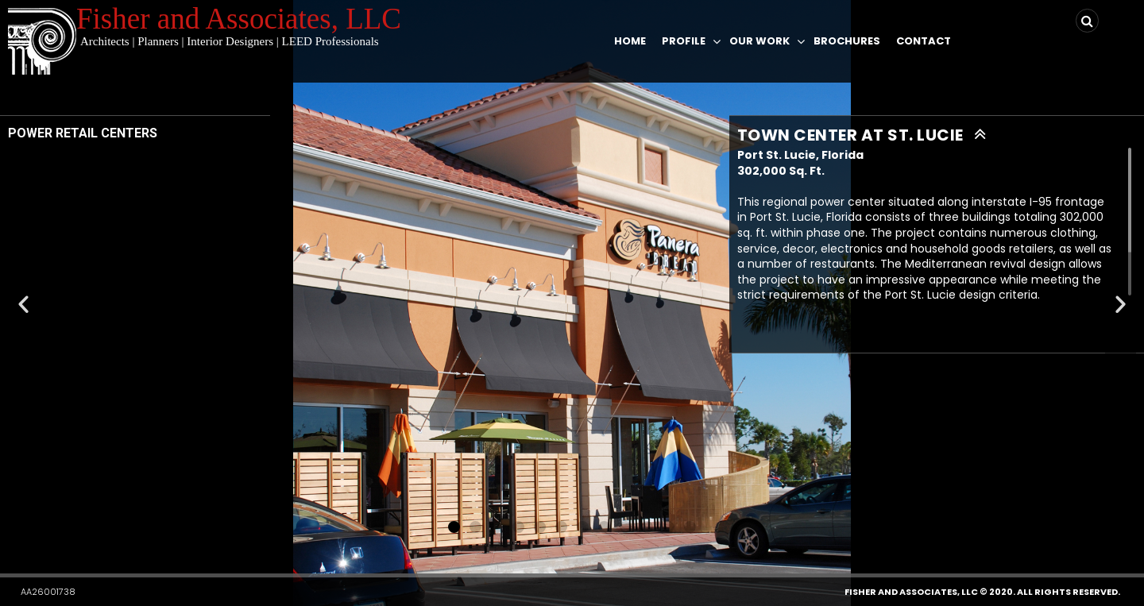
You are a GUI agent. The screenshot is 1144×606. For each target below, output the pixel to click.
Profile (683, 40)
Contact (923, 40)
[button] (454, 527)
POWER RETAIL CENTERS (82, 133)
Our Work (759, 40)
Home (630, 40)
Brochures (847, 40)
